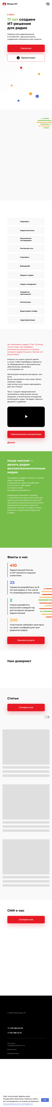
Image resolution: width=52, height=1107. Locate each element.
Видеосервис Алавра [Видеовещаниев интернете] (28, 311)
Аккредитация (13, 1053)
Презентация (28, 58)
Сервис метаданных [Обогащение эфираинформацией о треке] (28, 284)
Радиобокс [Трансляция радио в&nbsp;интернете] (24, 221)
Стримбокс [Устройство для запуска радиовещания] (24, 257)
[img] (18, 57)
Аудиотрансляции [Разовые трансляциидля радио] (27, 320)
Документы (12, 1049)
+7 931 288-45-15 (14, 1033)
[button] (26, 48)
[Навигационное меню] (48, 4)
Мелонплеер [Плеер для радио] (25, 302)
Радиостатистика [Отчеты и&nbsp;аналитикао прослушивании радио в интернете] (27, 230)
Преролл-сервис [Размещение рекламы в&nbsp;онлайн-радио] (27, 275)
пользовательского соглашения (18, 1104)
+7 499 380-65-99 (15, 1028)
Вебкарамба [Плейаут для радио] (25, 266)
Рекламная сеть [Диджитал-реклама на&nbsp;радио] (26, 248)
